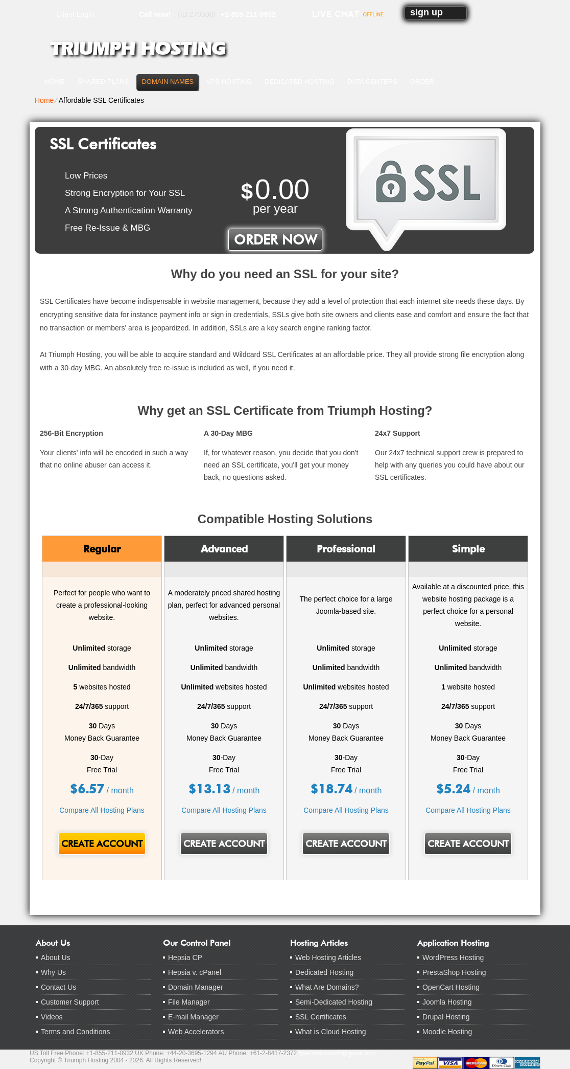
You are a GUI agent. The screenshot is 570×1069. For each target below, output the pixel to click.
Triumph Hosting (137, 48)
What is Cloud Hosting (330, 1032)
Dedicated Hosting (300, 81)
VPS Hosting (229, 81)
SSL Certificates (320, 1017)
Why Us (53, 972)
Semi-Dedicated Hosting (333, 1002)
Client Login (75, 14)
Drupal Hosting (446, 1017)
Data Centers (372, 81)
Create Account (101, 843)
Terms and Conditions (75, 1032)
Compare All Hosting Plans (102, 810)
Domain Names (167, 81)
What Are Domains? (327, 987)
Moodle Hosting (447, 1032)
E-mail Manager (193, 1017)
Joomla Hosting (447, 1002)
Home (55, 81)
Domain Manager (195, 987)
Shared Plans (103, 81)
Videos (52, 1017)
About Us (55, 957)
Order (422, 81)
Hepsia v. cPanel (194, 972)
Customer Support (70, 1002)
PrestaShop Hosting (454, 972)
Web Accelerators (196, 1032)
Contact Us (58, 987)
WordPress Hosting (453, 957)
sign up (426, 12)
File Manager (189, 1002)
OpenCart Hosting (451, 987)
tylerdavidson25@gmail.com (337, 1053)
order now (275, 240)
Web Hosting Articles (328, 957)
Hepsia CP (185, 957)
